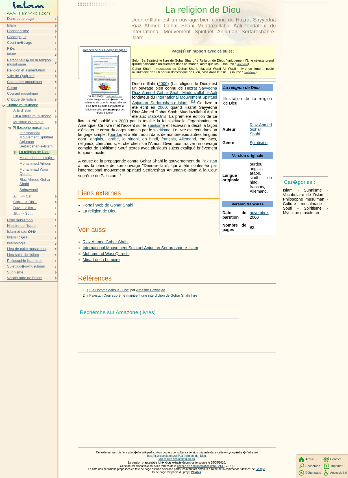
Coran (12, 88)
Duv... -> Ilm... (24, 208)
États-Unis (156, 116)
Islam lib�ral (17, 237)
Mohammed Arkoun (35, 163)
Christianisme (18, 31)
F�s (11, 48)
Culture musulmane (22, 105)
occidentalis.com (114, 96)
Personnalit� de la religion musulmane (29, 62)
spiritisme (156, 125)
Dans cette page (20, 18)
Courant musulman (22, 93)
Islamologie (16, 243)
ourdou (116, 134)
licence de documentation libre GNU (200, 466)
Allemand (187, 139)
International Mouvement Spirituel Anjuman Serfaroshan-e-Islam (140, 247)
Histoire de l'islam (21, 225)
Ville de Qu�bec (20, 76)
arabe (113, 139)
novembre (259, 212)
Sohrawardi (28, 190)
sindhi (133, 139)
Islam (11, 25)
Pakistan (209, 161)
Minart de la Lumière (101, 259)
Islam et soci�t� (21, 231)
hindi (153, 139)
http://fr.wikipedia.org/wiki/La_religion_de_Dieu (176, 455)
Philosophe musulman (31, 127)
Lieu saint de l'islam (23, 255)
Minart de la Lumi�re (37, 158)
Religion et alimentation (26, 70)
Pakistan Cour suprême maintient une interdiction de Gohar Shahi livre (143, 295)
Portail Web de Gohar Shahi (108, 205)
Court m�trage (19, 42)
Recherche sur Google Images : (105, 50)
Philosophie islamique (24, 260)
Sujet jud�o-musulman (26, 266)
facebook (242, 64)
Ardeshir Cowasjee (150, 290)
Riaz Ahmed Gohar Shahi (261, 129)
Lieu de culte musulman (26, 249)
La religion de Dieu (100, 211)
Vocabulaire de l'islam (24, 278)
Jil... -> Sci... (23, 213)
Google (260, 469)
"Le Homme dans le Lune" (109, 290)
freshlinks (249, 72)
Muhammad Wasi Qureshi (106, 253)
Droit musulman (20, 220)
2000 (163, 83)
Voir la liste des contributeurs (176, 458)
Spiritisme (258, 142)
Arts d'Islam (22, 110)
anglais (96, 139)
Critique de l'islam (21, 99)
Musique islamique (28, 122)
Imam (11, 54)
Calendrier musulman (24, 82)
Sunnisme (15, 272)
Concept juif (16, 37)
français (169, 139)
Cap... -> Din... (25, 202)
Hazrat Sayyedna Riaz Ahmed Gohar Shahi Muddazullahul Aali (174, 90)
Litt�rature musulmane (32, 116)
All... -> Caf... (23, 196)
